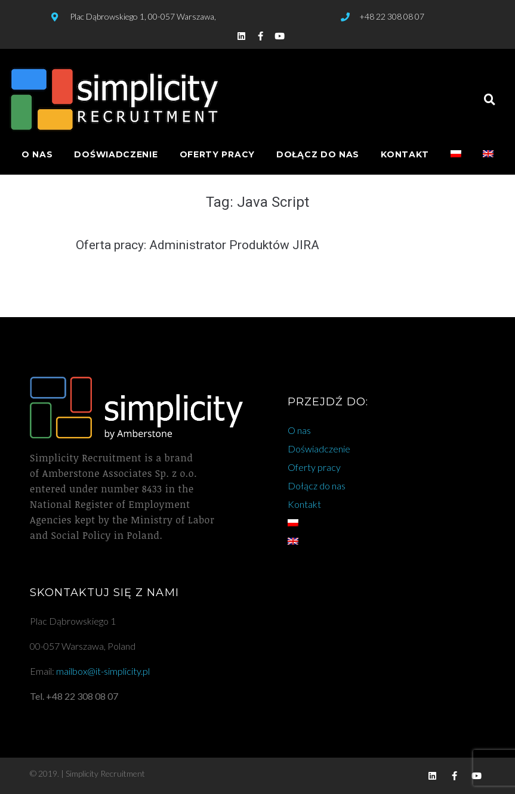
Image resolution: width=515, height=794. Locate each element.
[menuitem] (456, 155)
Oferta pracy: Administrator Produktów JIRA (197, 245)
